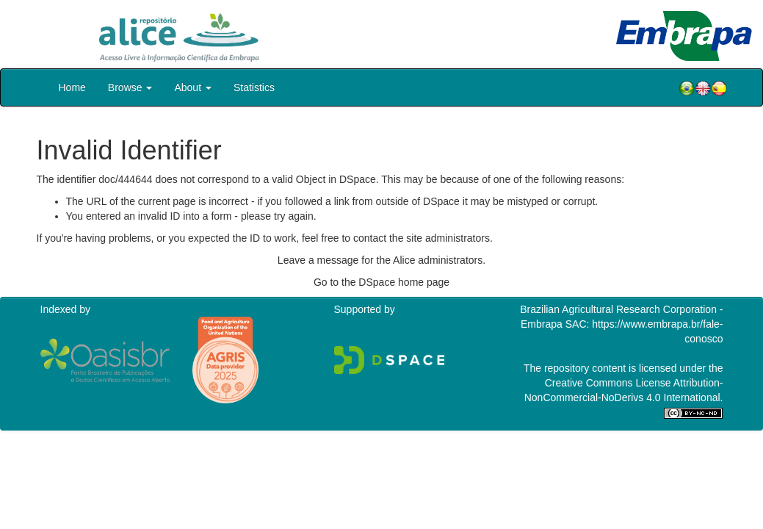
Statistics (254, 87)
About (192, 87)
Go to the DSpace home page (381, 282)
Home (72, 87)
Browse (130, 87)
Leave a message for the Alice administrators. (381, 260)
